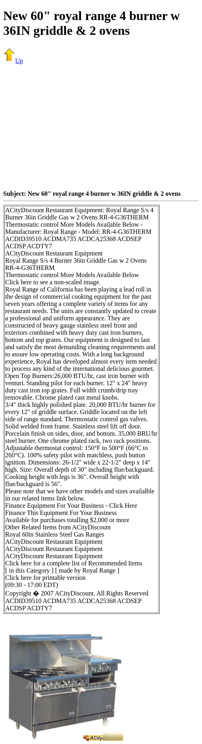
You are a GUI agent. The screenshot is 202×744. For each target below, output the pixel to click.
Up (13, 60)
